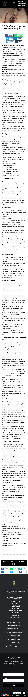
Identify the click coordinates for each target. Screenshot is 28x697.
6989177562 (22, 5)
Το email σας (13, 673)
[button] (13, 3)
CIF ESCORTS (15, 612)
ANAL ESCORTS (15, 614)
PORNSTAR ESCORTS (15, 617)
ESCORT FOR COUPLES (15, 610)
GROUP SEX (15, 608)
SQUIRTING (15, 616)
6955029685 (22, 2)
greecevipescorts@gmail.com (14, 646)
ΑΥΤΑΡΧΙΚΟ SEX (15, 601)
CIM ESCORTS (15, 603)
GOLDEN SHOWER (15, 607)
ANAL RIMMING (15, 605)
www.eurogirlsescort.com (14, 628)
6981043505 (22, 3)
